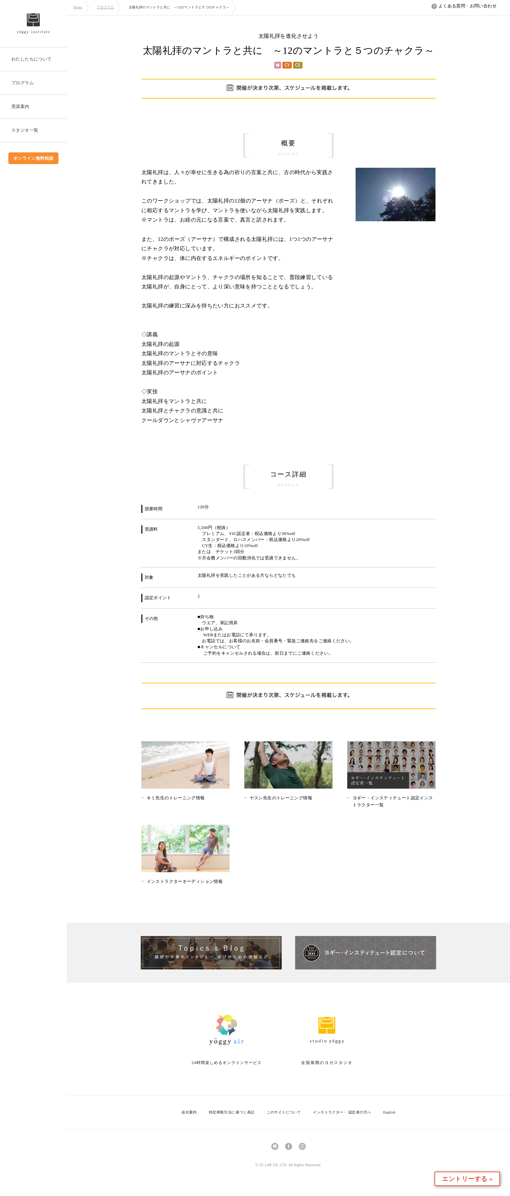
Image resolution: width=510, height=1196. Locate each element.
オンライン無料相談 (33, 158)
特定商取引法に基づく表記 (232, 1112)
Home (78, 7)
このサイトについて (284, 1112)
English (389, 1112)
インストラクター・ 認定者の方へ (342, 1112)
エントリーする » (471, 1179)
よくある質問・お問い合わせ (464, 5)
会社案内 (189, 1112)
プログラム (105, 7)
